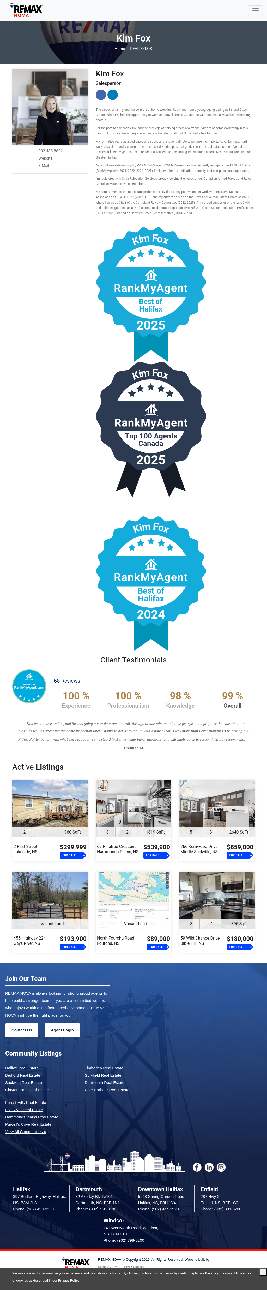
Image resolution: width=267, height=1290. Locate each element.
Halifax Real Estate (22, 1068)
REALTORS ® (141, 49)
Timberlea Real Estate (104, 1068)
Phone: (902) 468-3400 (96, 1209)
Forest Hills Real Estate (25, 1102)
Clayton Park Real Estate (27, 1090)
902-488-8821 (51, 151)
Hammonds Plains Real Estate (31, 1117)
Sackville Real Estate (23, 1082)
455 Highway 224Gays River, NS (30, 941)
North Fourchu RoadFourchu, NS (115, 941)
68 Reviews (67, 681)
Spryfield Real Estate (103, 1075)
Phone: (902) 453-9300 (33, 1209)
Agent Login (62, 1030)
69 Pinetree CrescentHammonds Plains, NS (117, 849)
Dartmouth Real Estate (104, 1082)
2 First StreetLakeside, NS (25, 849)
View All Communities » (25, 1131)
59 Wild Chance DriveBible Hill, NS (200, 941)
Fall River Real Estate (24, 1109)
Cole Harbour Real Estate (107, 1090)
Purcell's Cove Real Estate (28, 1124)
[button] (27, 737)
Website (45, 158)
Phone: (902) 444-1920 (158, 1209)
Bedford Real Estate (22, 1075)
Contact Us (21, 1030)
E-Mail (43, 165)
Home (119, 49)
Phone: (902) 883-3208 (221, 1209)
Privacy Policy (69, 1280)
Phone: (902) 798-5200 (124, 1240)
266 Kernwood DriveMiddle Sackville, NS (199, 849)
